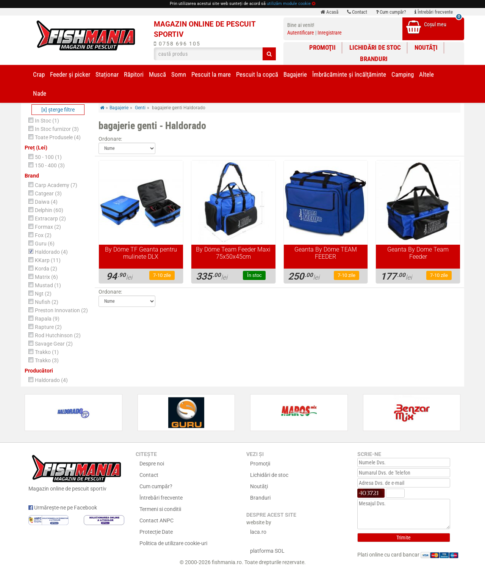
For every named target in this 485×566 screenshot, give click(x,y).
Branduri (374, 59)
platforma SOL (267, 551)
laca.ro (258, 532)
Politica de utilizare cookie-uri (173, 543)
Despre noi (151, 464)
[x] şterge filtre (58, 110)
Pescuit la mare (211, 74)
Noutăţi (426, 47)
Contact (357, 12)
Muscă (157, 74)
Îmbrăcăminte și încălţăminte (349, 74)
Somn (178, 74)
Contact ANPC (156, 520)
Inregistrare (330, 33)
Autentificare (300, 33)
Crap (39, 74)
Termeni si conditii (160, 509)
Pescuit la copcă (257, 74)
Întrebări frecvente (434, 12)
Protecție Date (156, 532)
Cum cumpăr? (391, 12)
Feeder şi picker (70, 74)
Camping (402, 74)
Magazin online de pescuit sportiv (76, 472)
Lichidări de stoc (375, 47)
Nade (39, 93)
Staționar (107, 74)
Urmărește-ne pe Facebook (62, 508)
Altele (426, 74)
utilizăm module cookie (289, 3)
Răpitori (134, 74)
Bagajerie (295, 74)
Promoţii (322, 47)
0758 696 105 (177, 44)
